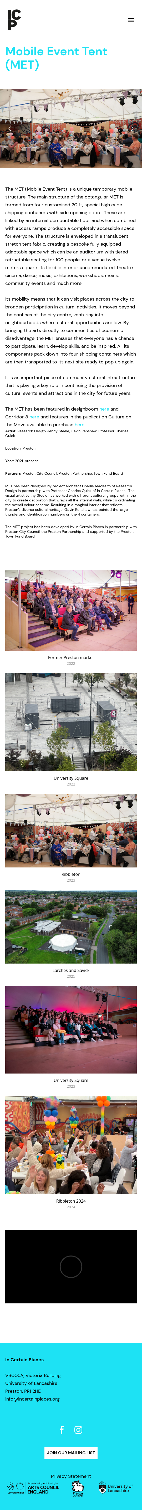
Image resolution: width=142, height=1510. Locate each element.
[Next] (132, 128)
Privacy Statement (71, 1476)
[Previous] (10, 128)
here (104, 409)
